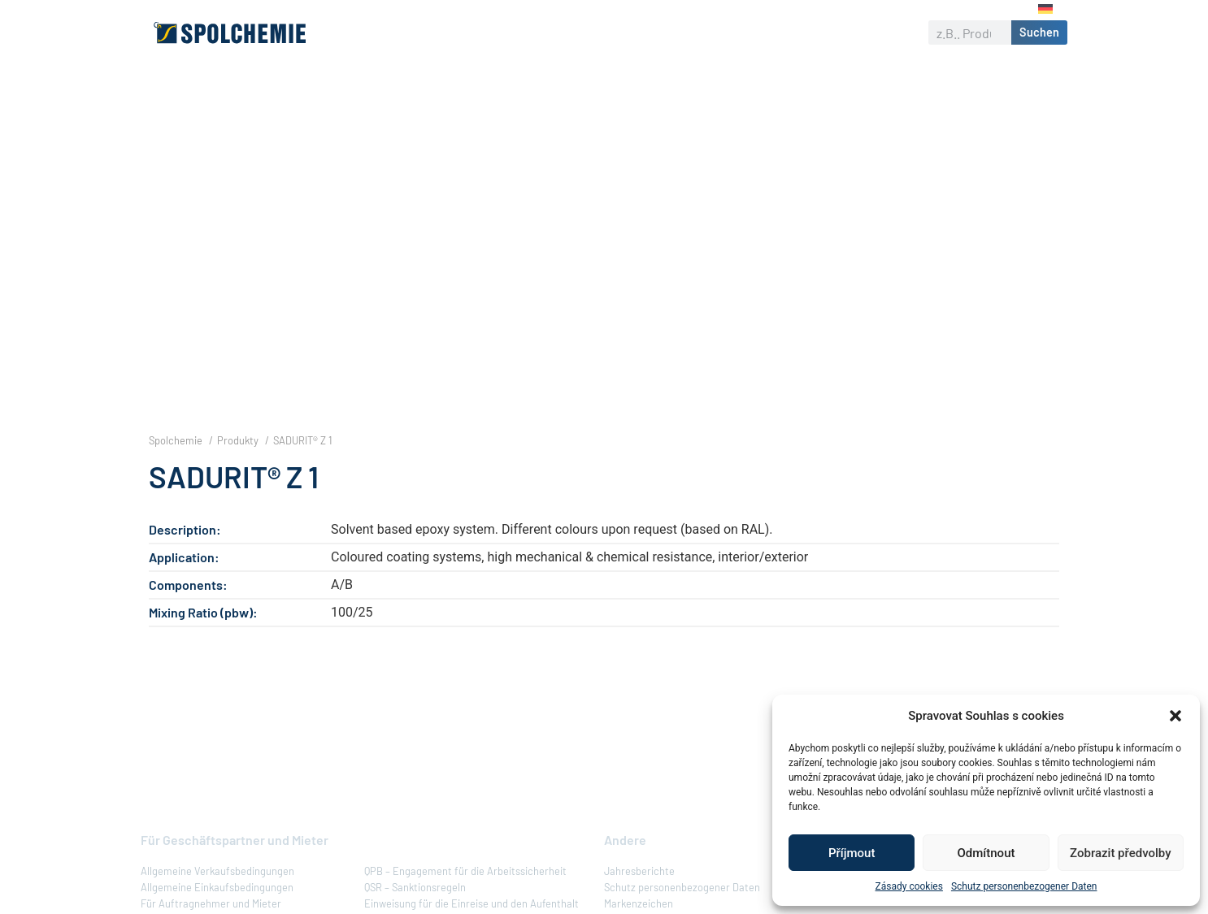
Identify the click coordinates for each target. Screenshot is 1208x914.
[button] (1175, 716)
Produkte (492, 32)
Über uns (411, 32)
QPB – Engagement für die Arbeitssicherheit (465, 898)
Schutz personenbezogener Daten (1024, 886)
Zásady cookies (909, 886)
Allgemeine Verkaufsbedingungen (217, 898)
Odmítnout (986, 853)
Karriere (797, 32)
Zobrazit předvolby (1120, 853)
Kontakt (869, 32)
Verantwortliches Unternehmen (645, 32)
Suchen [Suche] (1039, 32)
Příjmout (851, 853)
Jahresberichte (639, 898)
